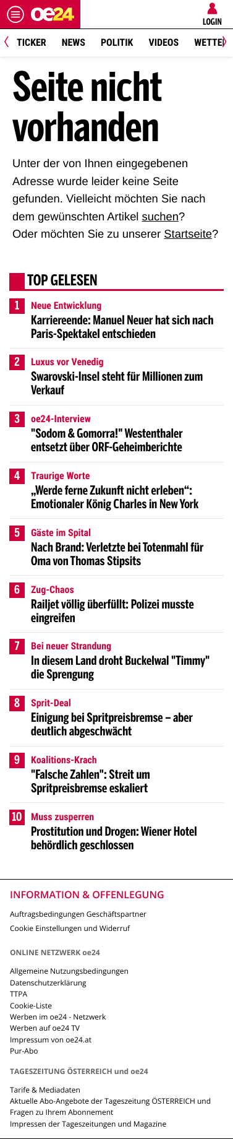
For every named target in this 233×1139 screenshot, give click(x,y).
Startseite (188, 233)
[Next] (222, 43)
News (73, 42)
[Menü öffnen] (15, 14)
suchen (160, 216)
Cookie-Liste (31, 1005)
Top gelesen (62, 281)
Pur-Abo (24, 1051)
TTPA (18, 994)
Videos (163, 42)
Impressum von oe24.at (50, 1039)
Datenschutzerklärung (48, 982)
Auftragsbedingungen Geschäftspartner (78, 914)
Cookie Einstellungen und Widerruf (70, 928)
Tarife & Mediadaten (45, 1090)
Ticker (31, 42)
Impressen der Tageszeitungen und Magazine (88, 1124)
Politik (117, 42)
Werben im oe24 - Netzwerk (58, 1016)
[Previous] (11, 43)
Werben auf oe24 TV (45, 1028)
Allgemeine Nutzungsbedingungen (69, 971)
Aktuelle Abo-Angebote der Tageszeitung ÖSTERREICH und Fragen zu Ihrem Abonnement (110, 1106)
